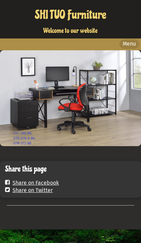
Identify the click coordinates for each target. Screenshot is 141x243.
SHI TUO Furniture (70, 14)
